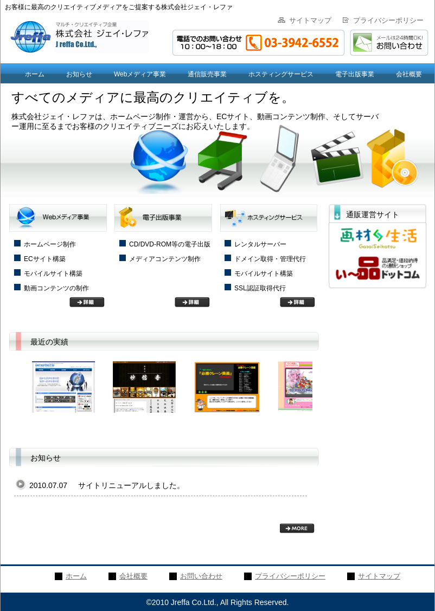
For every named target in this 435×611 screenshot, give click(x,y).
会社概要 (409, 74)
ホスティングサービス (281, 74)
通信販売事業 (207, 74)
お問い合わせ (201, 576)
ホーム (34, 74)
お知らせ (79, 74)
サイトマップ (310, 20)
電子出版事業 (354, 74)
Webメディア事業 (140, 74)
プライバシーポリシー (388, 20)
